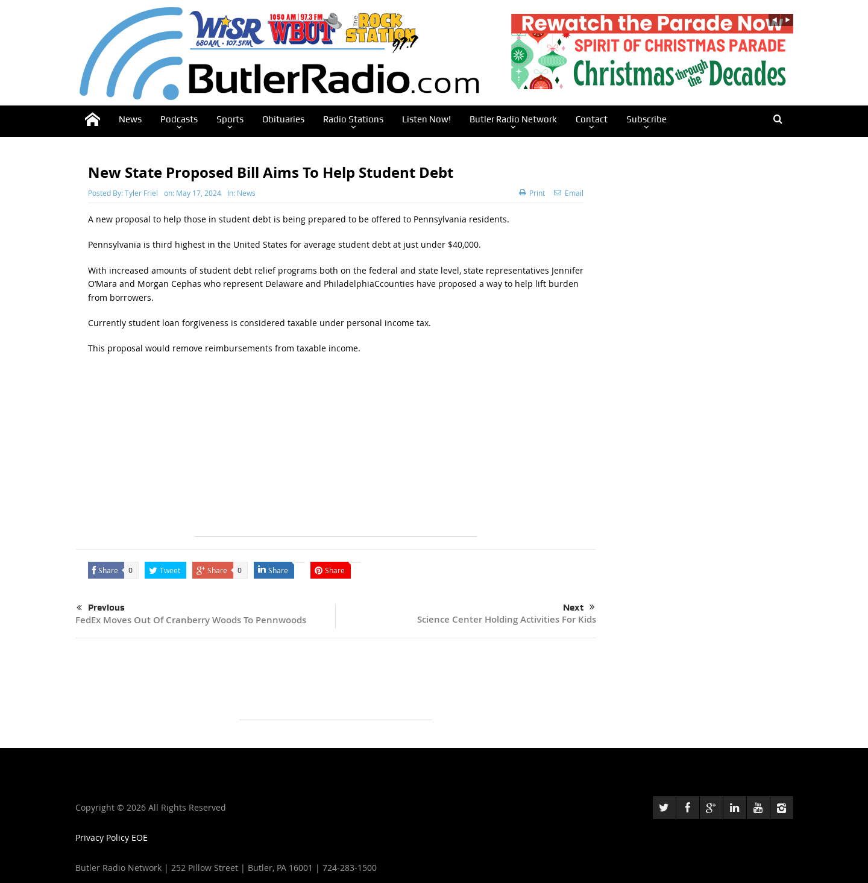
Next (579, 607)
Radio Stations (353, 119)
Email (568, 193)
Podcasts (179, 119)
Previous (101, 608)
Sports (230, 119)
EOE (139, 837)
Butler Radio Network (513, 119)
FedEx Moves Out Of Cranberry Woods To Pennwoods (190, 620)
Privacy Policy (103, 837)
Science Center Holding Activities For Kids (506, 619)
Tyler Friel (141, 193)
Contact (592, 119)
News (130, 119)
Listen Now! (426, 119)
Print (532, 193)
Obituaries (283, 119)
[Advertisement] (336, 452)
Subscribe (646, 119)
